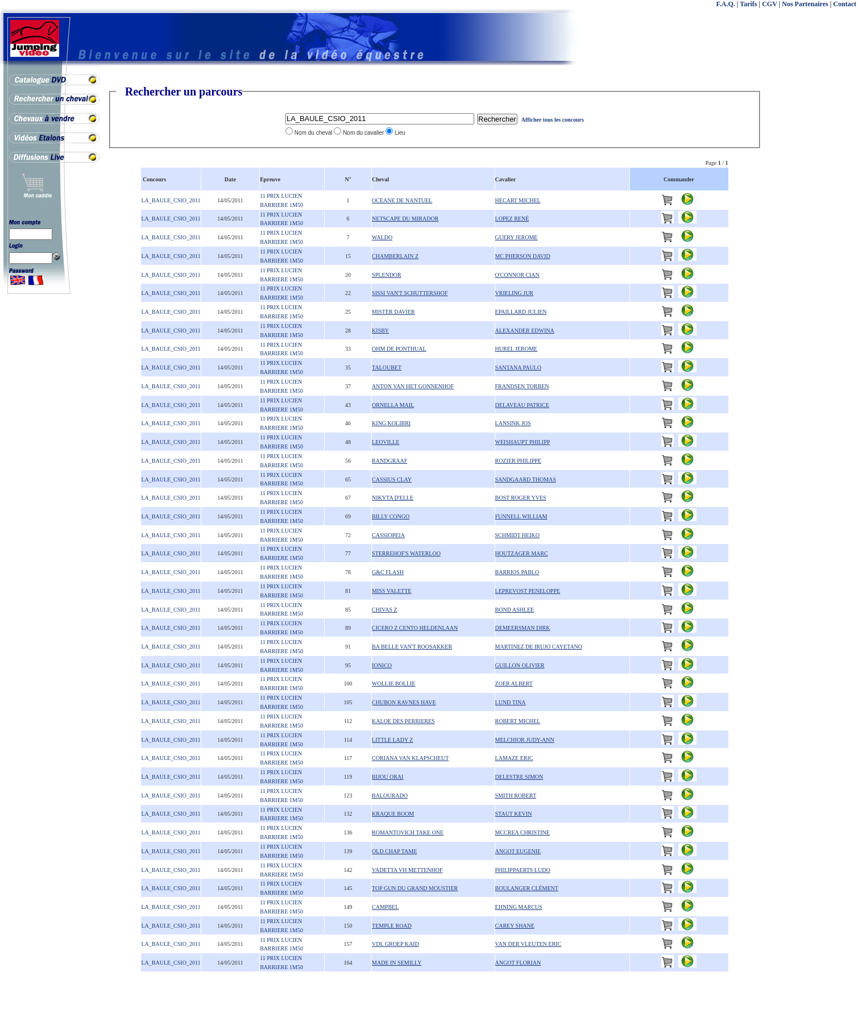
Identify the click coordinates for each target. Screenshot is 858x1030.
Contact (844, 4)
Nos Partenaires (805, 4)
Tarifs (748, 4)
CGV (769, 4)
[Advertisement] (812, 255)
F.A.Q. (725, 4)
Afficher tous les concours (552, 120)
